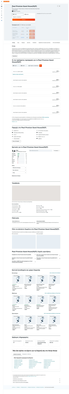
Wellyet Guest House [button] (15, 333)
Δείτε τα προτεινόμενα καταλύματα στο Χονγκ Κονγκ (52, 321)
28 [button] (28, 32)
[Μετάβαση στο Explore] (1, 11)
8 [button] (30, 25)
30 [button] (32, 32)
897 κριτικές (18, 11)
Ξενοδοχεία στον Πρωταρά (18, 369)
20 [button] (49, 27)
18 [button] (45, 27)
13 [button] (49, 25)
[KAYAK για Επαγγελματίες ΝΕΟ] (1, 15)
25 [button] (21, 32)
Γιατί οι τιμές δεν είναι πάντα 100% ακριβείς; (36, 390)
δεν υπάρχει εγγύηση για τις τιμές (31, 384)
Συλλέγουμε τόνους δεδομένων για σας (36, 389)
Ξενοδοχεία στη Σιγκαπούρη (18, 372)
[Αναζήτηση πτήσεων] (1, 4)
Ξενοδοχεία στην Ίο (32, 368)
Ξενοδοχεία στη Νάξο (47, 373)
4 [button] (21, 25)
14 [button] (28, 27)
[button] (2, 1)
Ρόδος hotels (16, 376)
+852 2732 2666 (14, 9)
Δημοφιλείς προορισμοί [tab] (17, 362)
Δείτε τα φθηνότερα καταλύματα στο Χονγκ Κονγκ (52, 301)
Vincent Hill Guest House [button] (40, 292)
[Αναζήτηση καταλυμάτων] (1, 6)
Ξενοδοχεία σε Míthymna (32, 372)
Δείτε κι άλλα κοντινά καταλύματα (55, 281)
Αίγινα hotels (31, 376)
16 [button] (40, 27)
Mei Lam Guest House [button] (27, 292)
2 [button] (40, 23)
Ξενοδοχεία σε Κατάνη (32, 373)
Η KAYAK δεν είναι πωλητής (36, 387)
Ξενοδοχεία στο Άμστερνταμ (33, 369)
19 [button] (47, 27)
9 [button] (40, 25)
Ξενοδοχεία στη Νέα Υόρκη (18, 368)
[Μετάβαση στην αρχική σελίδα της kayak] (6, 1)
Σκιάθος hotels (46, 376)
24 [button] (19, 32)
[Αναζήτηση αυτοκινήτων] (1, 8)
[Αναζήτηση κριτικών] (41, 159)
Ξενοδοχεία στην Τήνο (47, 372)
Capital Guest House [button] (52, 292)
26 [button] (23, 32)
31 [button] (19, 34)
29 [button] (30, 32)
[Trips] (1, 18)
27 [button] (26, 32)
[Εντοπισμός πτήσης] (1, 13)
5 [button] (47, 23)
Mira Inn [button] (13, 293)
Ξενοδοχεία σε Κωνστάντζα (48, 368)
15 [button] (30, 27)
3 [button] (19, 25)
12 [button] (47, 25)
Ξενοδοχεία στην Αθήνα (17, 373)
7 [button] (28, 25)
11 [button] (21, 27)
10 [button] (19, 27)
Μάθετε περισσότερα (45, 125)
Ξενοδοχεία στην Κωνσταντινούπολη (49, 369)
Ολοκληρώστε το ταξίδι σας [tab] (26, 362)
